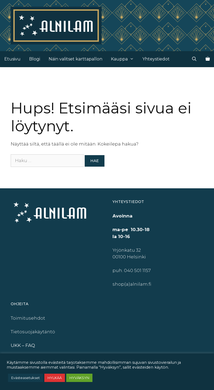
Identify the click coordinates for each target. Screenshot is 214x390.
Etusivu (12, 59)
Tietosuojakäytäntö (33, 331)
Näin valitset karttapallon (75, 59)
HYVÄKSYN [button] (79, 378)
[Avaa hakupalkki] (194, 59)
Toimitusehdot (28, 318)
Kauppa (124, 59)
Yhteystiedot (156, 59)
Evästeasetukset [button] (25, 378)
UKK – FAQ (23, 345)
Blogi (34, 59)
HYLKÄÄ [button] (55, 378)
